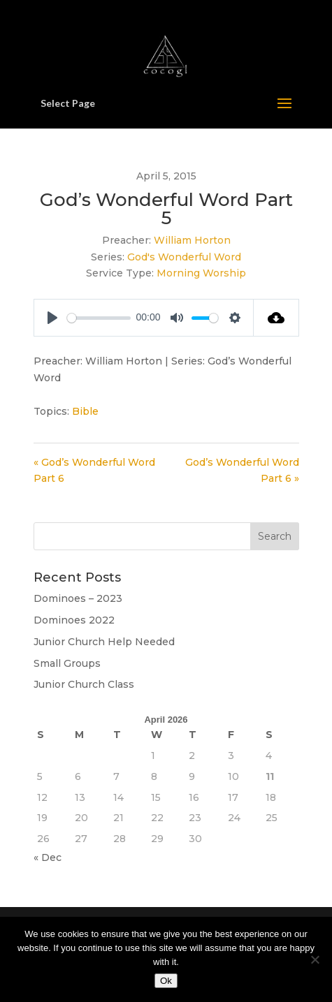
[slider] (99, 318)
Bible (85, 411)
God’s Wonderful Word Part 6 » (242, 470)
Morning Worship (201, 273)
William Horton (192, 240)
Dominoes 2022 (74, 620)
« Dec (48, 857)
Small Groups (67, 663)
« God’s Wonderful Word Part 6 (94, 470)
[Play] (52, 318)
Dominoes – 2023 (78, 598)
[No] (315, 959)
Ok (166, 980)
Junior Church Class (84, 684)
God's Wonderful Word (184, 257)
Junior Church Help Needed (104, 641)
